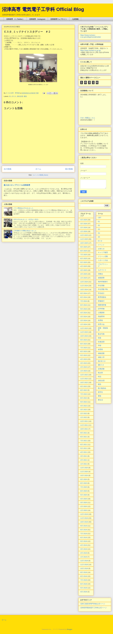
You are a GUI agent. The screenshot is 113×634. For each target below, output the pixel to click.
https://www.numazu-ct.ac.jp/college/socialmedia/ (90, 36)
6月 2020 (83, 491)
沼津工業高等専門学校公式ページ (92, 604)
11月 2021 (84, 425)
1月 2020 (83, 510)
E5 (99, 237)
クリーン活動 (103, 256)
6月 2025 (83, 258)
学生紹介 (101, 293)
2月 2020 (83, 506)
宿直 (99, 338)
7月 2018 (83, 580)
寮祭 (99, 396)
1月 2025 (83, 278)
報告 (25, 96)
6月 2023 (83, 351)
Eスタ (14, 96)
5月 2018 (83, 588)
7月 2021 (83, 441)
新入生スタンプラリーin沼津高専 (17, 185)
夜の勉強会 (102, 388)
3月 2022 (83, 409)
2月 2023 (83, 367)
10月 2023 (84, 336)
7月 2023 (83, 348)
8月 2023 (83, 344)
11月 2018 (84, 564)
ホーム (38, 169)
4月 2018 (83, 592)
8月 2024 (83, 297)
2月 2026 (83, 227)
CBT (99, 218)
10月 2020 (84, 475)
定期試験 (101, 369)
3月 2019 (83, 549)
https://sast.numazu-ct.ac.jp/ (90, 50)
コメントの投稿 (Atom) (40, 175)
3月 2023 (83, 363)
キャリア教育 (103, 252)
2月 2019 (83, 553)
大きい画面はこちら (87, 118)
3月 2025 (83, 270)
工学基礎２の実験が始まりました (24, 231)
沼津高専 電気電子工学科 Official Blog (43, 9)
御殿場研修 (102, 305)
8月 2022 (83, 390)
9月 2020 (83, 479)
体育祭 (100, 349)
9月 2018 (83, 572)
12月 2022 (84, 375)
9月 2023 (83, 340)
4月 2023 (83, 359)
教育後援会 (102, 297)
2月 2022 (83, 413)
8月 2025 (83, 251)
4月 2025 (83, 266)
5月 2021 (83, 448)
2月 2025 (83, 274)
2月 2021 (83, 460)
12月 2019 (84, 514)
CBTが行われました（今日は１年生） (26, 219)
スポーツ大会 (103, 260)
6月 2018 (83, 584)
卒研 (99, 345)
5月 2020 (83, 495)
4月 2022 (83, 406)
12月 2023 (84, 328)
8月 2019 (83, 530)
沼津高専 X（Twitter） (15, 19)
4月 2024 (83, 313)
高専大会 (101, 324)
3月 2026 (83, 224)
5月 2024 (83, 309)
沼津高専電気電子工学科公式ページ (93, 608)
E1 (10, 96)
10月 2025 (84, 243)
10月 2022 (84, 382)
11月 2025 (84, 239)
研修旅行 (101, 301)
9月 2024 (83, 293)
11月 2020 (84, 472)
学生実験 (101, 285)
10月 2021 (84, 429)
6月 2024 (83, 305)
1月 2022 (83, 417)
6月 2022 (83, 398)
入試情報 (75, 19)
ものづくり (102, 270)
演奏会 (100, 274)
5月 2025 (83, 262)
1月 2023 (83, 371)
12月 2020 (84, 468)
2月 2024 (83, 320)
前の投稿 (69, 169)
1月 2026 (83, 231)
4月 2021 (83, 452)
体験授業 (101, 353)
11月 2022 (84, 379)
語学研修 (101, 309)
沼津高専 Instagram (37, 19)
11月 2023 (84, 332)
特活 (99, 377)
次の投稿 (7, 169)
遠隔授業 (101, 278)
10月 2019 (84, 522)
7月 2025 (83, 255)
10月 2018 (84, 568)
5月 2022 (83, 402)
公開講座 (101, 313)
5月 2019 (83, 541)
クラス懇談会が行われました (23, 208)
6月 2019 (83, 537)
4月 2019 (83, 545)
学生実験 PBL (103, 289)
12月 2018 (84, 561)
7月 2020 (83, 487)
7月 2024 (83, 301)
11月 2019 (84, 518)
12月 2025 (84, 235)
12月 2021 (84, 421)
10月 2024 (84, 289)
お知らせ (101, 249)
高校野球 (101, 316)
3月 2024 (83, 317)
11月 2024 (84, 286)
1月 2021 (83, 464)
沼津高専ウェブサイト (58, 19)
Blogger (69, 629)
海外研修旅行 (103, 282)
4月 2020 (83, 499)
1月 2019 (83, 557)
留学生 (100, 392)
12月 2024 (84, 282)
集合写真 (101, 334)
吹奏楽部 (101, 342)
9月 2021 (83, 433)
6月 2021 (83, 444)
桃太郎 (100, 373)
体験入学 (101, 357)
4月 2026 (83, 220)
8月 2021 (83, 437)
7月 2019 (83, 534)
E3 (99, 229)
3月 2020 (83, 502)
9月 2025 (83, 247)
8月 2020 (83, 483)
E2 (99, 225)
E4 (99, 233)
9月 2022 (83, 386)
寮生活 (100, 400)
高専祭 (100, 320)
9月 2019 (83, 526)
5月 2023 (83, 355)
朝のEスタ (102, 361)
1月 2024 (83, 324)
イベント (101, 245)
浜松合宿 (20, 96)
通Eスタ (101, 365)
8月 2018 (83, 576)
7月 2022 (83, 394)
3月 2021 (83, 456)
